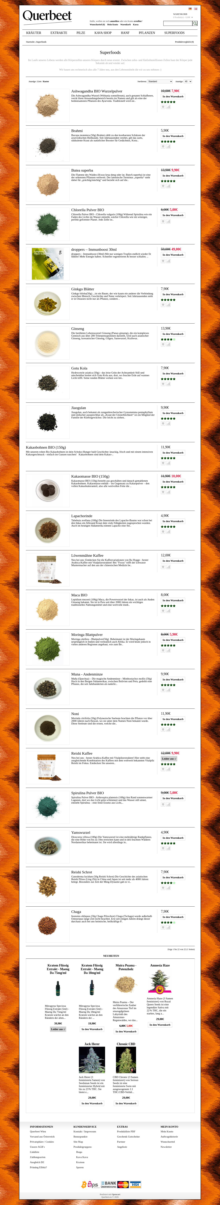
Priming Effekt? (38, 1167)
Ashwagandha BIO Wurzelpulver (97, 91)
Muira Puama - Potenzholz (126, 967)
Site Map (78, 1142)
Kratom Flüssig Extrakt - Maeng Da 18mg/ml (92, 969)
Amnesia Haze (160, 965)
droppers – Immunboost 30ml (94, 249)
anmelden (114, 21)
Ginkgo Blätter (82, 289)
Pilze (81, 33)
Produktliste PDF (126, 1131)
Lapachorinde (82, 516)
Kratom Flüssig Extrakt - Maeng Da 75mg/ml (58, 969)
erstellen (137, 21)
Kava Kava (82, 1157)
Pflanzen (147, 33)
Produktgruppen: (83, 1147)
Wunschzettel (168, 1142)
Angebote (122, 1147)
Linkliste (34, 1152)
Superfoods (174, 33)
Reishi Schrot (81, 872)
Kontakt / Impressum (85, 1131)
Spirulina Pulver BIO (87, 793)
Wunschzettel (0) (97, 24)
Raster (46, 81)
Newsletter (166, 1147)
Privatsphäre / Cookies (42, 1142)
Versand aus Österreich (42, 1136)
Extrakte (59, 33)
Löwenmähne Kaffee (87, 555)
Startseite (30, 42)
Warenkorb (125, 24)
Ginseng (77, 328)
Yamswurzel (80, 832)
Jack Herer (92, 1044)
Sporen (80, 1167)
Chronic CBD (126, 1044)
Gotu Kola (79, 368)
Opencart (116, 1194)
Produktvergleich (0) (184, 42)
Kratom (80, 1162)
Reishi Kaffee (82, 753)
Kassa (136, 24)
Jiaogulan (78, 407)
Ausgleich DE (37, 1162)
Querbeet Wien (38, 1131)
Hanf (125, 33)
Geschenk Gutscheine (128, 1136)
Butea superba (82, 170)
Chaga (76, 911)
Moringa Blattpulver (87, 634)
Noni (75, 714)
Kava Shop (103, 33)
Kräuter (33, 33)
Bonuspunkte (80, 1136)
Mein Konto (112, 24)
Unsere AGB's (37, 1147)
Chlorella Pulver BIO (87, 210)
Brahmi (77, 130)
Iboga (79, 1152)
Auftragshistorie (169, 1136)
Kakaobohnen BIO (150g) (46, 447)
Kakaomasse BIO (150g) (90, 476)
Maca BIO (79, 595)
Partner (121, 1142)
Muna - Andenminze (87, 674)
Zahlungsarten (37, 1157)
